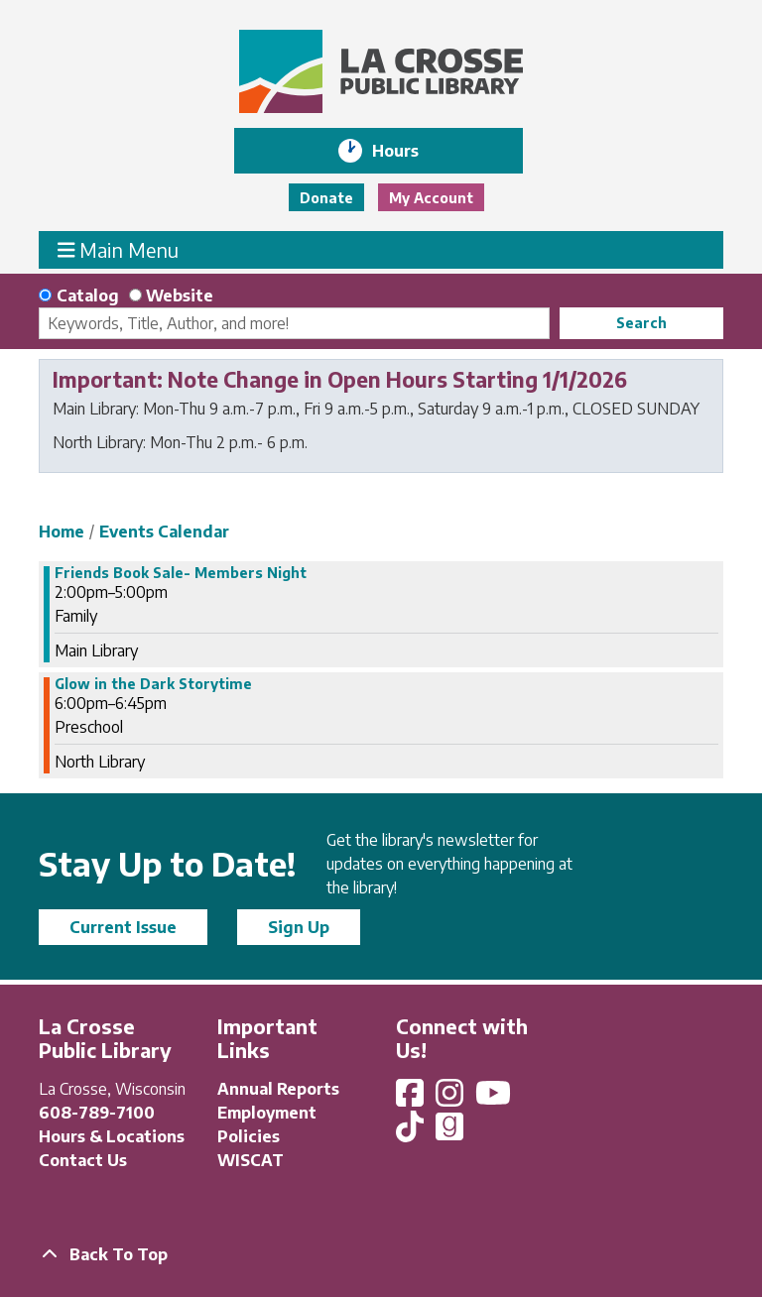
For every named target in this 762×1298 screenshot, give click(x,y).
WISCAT (250, 1160)
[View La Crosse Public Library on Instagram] (451, 1099)
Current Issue (123, 927)
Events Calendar (164, 531)
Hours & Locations (112, 1136)
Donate (326, 197)
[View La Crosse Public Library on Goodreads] (449, 1132)
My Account (431, 197)
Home (61, 531)
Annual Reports (278, 1089)
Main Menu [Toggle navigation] (119, 249)
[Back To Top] (381, 1254)
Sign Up (298, 927)
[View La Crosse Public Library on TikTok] (412, 1132)
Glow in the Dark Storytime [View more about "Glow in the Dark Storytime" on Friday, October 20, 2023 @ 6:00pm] (153, 684)
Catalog (88, 295)
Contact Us (83, 1160)
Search (641, 322)
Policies (248, 1136)
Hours (409, 151)
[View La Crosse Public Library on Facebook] (412, 1099)
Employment (267, 1112)
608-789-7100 (97, 1112)
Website (179, 295)
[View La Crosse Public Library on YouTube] (495, 1099)
